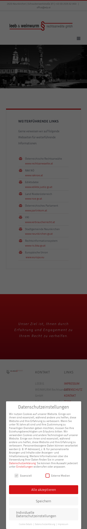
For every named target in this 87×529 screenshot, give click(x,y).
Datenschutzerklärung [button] (45, 524)
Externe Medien (58, 475)
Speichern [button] (43, 501)
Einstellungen (24, 466)
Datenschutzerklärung (22, 463)
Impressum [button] (63, 524)
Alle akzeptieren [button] (43, 489)
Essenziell (23, 475)
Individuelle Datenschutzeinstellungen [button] (36, 514)
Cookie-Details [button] (26, 524)
